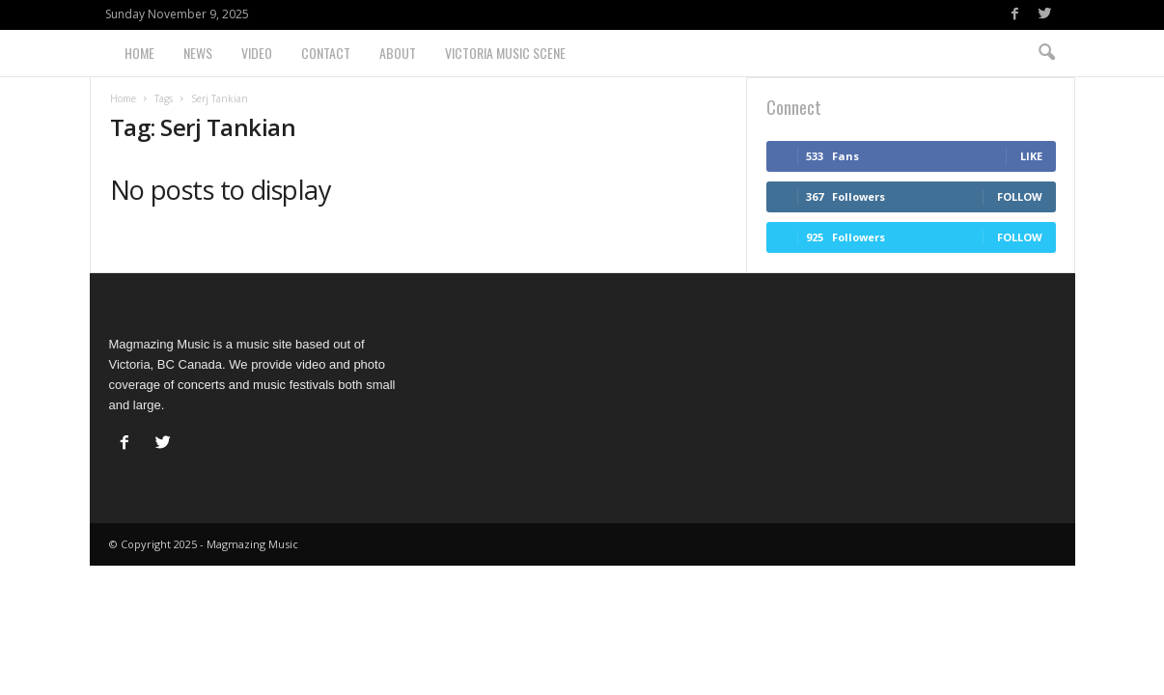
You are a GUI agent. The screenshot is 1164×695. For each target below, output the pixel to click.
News (197, 52)
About (397, 52)
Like (1031, 156)
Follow (1019, 196)
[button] (1046, 53)
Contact (325, 52)
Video (256, 52)
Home (139, 52)
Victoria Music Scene (505, 52)
